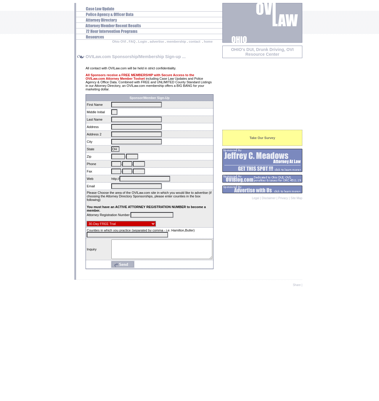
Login (142, 41)
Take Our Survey (262, 138)
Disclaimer (269, 198)
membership (176, 41)
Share (297, 395)
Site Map (296, 198)
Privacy (283, 198)
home (208, 41)
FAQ (132, 41)
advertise (157, 41)
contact (194, 41)
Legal (255, 198)
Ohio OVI (119, 41)
